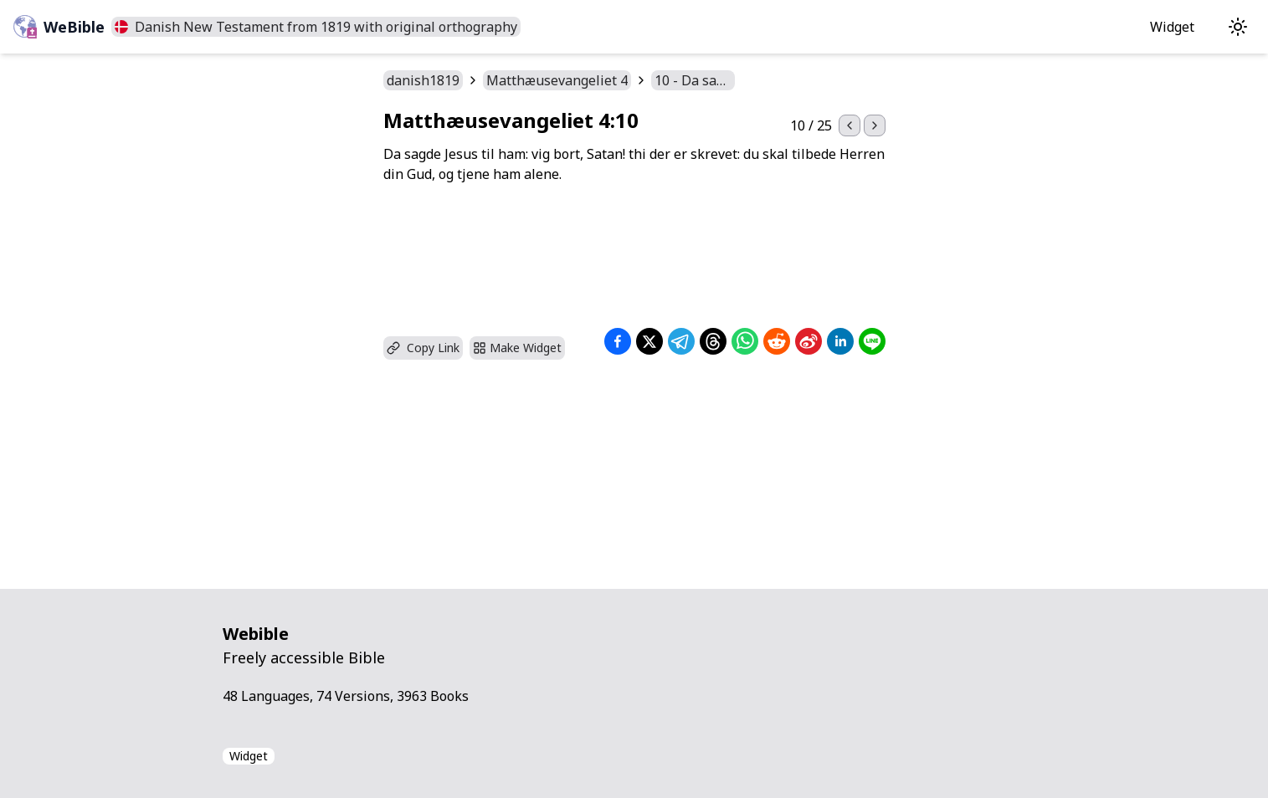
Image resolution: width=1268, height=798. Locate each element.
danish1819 (423, 80)
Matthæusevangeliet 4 (557, 80)
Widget (1172, 27)
